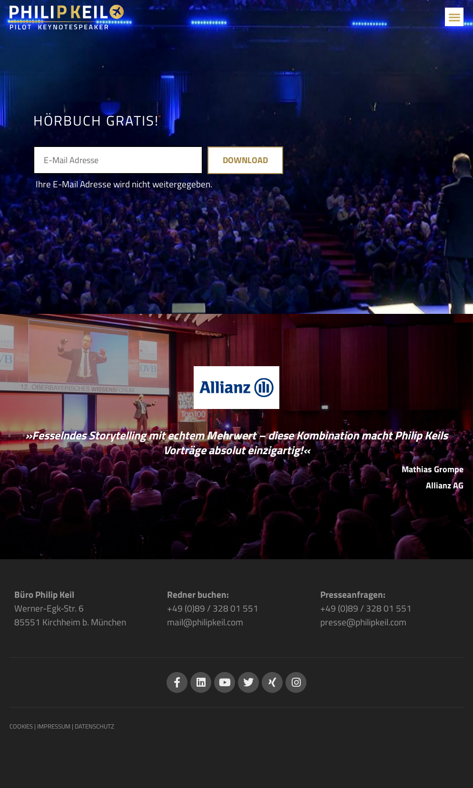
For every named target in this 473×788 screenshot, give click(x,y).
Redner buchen (197, 594)
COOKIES (21, 726)
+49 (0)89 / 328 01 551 (212, 608)
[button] (454, 17)
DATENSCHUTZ (94, 726)
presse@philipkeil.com (363, 622)
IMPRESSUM (53, 726)
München (108, 622)
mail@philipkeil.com (205, 622)
